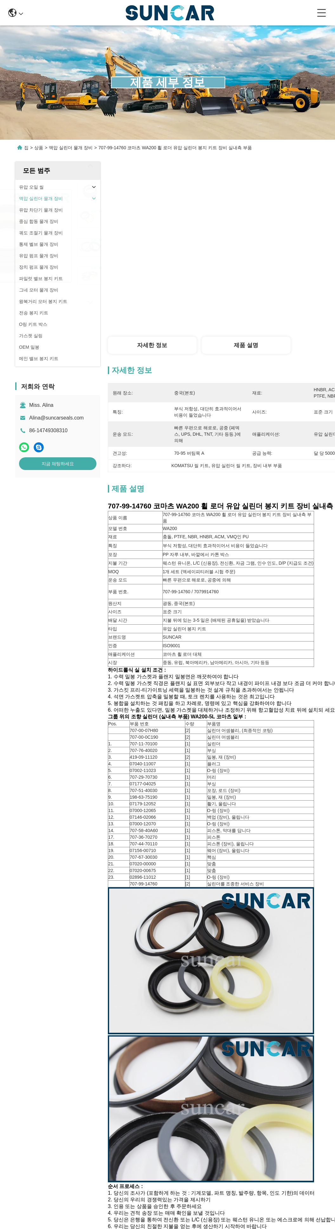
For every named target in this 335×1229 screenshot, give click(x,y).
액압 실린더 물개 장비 (71, 147)
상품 (38, 147)
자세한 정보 (152, 345)
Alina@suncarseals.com (56, 417)
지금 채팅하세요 (58, 463)
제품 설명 (246, 345)
